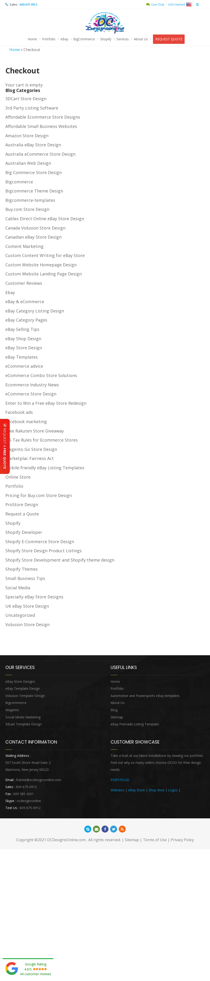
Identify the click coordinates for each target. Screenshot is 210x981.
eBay (64, 39)
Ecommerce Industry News (32, 385)
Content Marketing (24, 246)
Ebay (10, 292)
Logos (173, 790)
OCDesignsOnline (105, 23)
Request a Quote (22, 514)
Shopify (105, 39)
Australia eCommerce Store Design (40, 154)
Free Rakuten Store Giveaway (34, 431)
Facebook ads (19, 412)
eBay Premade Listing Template (135, 724)
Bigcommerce (19, 182)
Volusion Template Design (25, 696)
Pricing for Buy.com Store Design (38, 495)
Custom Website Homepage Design (41, 265)
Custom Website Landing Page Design (43, 274)
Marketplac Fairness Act (29, 458)
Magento (12, 710)
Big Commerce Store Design (33, 172)
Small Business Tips (25, 578)
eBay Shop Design (23, 339)
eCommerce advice (24, 366)
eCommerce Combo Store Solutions (41, 375)
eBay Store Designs (20, 681)
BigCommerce (84, 39)
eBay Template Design (22, 688)
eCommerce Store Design (30, 394)
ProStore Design (21, 505)
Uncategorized (20, 615)
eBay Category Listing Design (34, 311)
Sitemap (117, 717)
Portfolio (48, 39)
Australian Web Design (28, 163)
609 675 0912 (28, 5)
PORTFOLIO (120, 780)
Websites (117, 790)
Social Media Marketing (23, 717)
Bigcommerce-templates (30, 200)
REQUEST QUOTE (168, 39)
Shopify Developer (23, 532)
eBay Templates (21, 357)
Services (122, 39)
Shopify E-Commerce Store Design (39, 542)
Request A (5, 446)
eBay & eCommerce (24, 302)
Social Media (17, 588)
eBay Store (136, 790)
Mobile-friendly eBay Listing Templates (44, 468)
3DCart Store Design (25, 99)
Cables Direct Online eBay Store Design (44, 219)
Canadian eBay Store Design (33, 237)
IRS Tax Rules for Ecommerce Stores (41, 440)
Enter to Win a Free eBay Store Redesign (45, 403)
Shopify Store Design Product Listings (43, 551)
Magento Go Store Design (31, 449)
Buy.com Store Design (27, 209)
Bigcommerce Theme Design (34, 191)
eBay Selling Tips (22, 329)
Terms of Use (155, 840)
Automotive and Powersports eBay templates (145, 696)
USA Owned (180, 5)
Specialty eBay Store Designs (34, 597)
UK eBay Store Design (27, 606)
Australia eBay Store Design (33, 145)
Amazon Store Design (26, 136)
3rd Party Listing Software (31, 108)
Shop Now (156, 790)
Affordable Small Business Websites (41, 126)
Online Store (17, 477)
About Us (141, 39)
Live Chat (155, 5)
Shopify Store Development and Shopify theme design (59, 560)
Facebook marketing (26, 422)
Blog (114, 710)
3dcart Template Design (23, 724)
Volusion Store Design (27, 625)
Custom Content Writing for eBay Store (45, 255)
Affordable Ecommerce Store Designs (42, 117)
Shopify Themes (21, 569)
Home (32, 39)
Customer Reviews (23, 283)
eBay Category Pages (26, 320)
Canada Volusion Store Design (35, 228)
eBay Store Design (23, 348)
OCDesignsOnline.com (66, 840)
